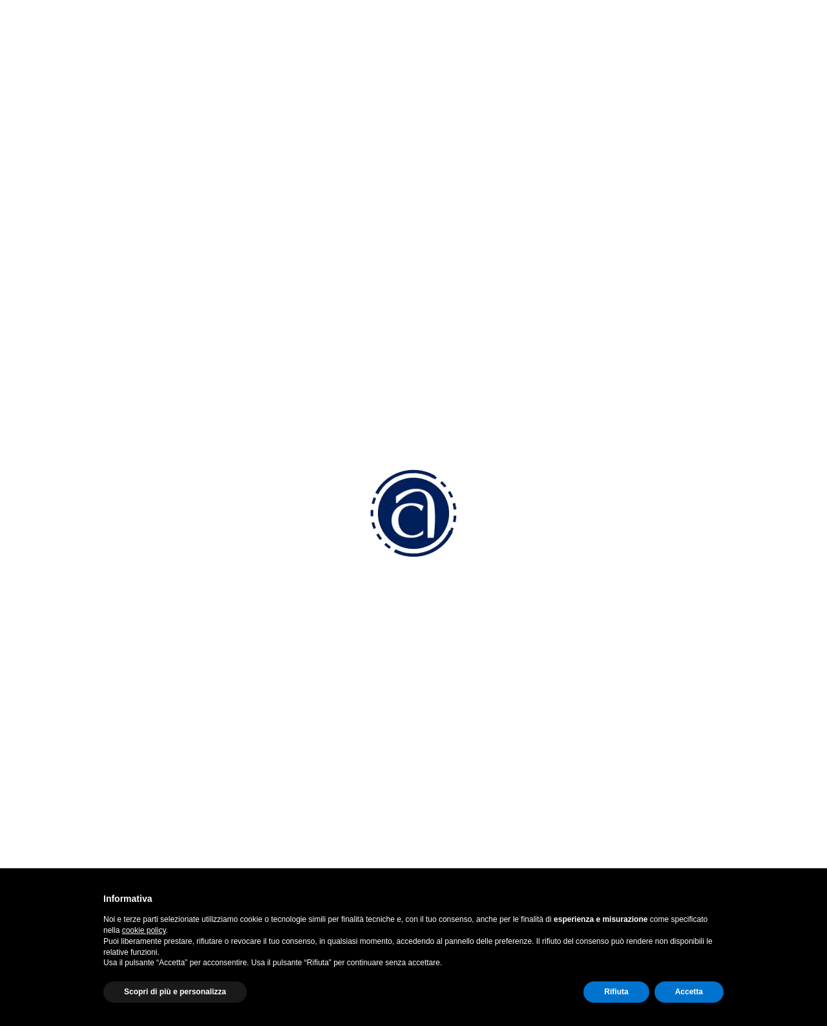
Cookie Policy (637, 805)
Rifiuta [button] (616, 991)
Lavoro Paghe (456, 740)
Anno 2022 (82, 301)
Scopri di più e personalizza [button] (175, 991)
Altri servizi (448, 826)
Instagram (640, 686)
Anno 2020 (83, 353)
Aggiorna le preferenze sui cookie (684, 822)
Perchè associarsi (465, 657)
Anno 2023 (83, 275)
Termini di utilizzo (645, 839)
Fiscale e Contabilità (470, 758)
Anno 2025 (83, 223)
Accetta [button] (689, 991)
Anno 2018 (82, 503)
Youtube (636, 735)
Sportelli (443, 843)
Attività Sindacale (464, 809)
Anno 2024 (83, 249)
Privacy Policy (638, 788)
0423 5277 (288, 662)
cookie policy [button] (144, 930)
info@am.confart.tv (308, 711)
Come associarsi (462, 691)
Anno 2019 (82, 477)
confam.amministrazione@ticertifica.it (329, 755)
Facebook (639, 662)
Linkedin (635, 711)
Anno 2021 (82, 327)
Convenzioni (452, 674)
